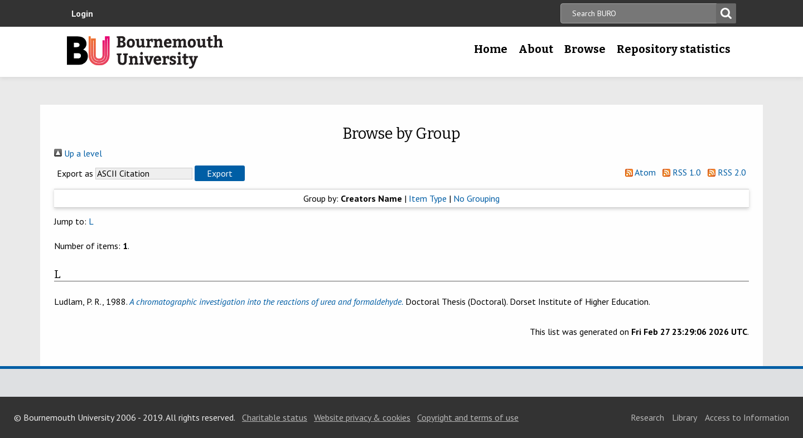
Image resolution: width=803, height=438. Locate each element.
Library (684, 417)
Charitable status (274, 417)
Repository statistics (674, 49)
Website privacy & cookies (362, 417)
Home (490, 49)
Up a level (78, 153)
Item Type (428, 198)
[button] (220, 173)
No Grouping (476, 198)
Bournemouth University (145, 52)
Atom (638, 172)
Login (82, 13)
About (536, 49)
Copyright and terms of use (468, 417)
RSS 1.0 (679, 172)
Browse (585, 49)
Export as (75, 173)
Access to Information (747, 417)
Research (647, 417)
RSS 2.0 (724, 172)
